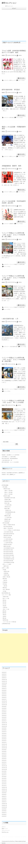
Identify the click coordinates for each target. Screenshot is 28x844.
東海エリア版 (7, 492)
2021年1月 (4, 785)
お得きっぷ (4, 567)
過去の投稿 (5, 441)
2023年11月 (4, 724)
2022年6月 (4, 755)
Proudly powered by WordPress (8, 841)
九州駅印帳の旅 (5, 623)
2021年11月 (4, 767)
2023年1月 (4, 742)
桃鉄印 (5, 566)
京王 (4, 603)
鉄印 (4, 487)
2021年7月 (4, 774)
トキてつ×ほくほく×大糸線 (8, 621)
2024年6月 (4, 711)
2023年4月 (4, 737)
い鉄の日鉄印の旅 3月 (7, 460)
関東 (4, 578)
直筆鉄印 (6, 499)
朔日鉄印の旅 (6, 544)
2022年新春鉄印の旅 (8, 548)
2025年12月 (4, 679)
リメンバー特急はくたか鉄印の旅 (17, 264)
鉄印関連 (4, 485)
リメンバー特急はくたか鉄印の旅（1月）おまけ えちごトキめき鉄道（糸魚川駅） (13, 359)
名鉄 (5, 585)
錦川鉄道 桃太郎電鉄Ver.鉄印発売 (9, 472)
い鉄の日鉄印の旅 (13, 346)
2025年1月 (4, 699)
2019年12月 (4, 803)
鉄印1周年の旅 (7, 540)
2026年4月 (4, 672)
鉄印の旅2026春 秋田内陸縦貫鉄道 (10, 458)
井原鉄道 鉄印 (5, 474)
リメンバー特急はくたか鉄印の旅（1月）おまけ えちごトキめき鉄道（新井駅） (13, 277)
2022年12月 (4, 744)
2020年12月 (4, 787)
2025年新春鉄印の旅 (8, 562)
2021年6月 (4, 776)
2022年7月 (4, 753)
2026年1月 (4, 677)
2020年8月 (4, 794)
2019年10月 (4, 807)
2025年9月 (4, 684)
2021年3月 (4, 782)
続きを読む (22, 78)
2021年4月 (4, 780)
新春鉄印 (11, 223)
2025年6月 (4, 690)
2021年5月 (4, 778)
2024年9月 (4, 706)
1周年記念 (6, 506)
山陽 (4, 616)
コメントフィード (6, 830)
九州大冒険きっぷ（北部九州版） (9, 456)
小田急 (4, 607)
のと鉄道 (7, 513)
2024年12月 (4, 701)
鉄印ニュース (12, 80)
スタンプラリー (5, 594)
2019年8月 (4, 810)
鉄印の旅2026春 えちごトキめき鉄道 (10, 462)
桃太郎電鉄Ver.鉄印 (8, 497)
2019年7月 (4, 812)
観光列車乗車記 (5, 593)
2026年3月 (4, 674)
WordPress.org (5, 832)
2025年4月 (4, 693)
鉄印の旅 (11, 117)
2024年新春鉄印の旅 (8, 558)
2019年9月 (4, 809)
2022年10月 (4, 747)
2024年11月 (4, 702)
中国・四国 (5, 589)
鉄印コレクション (9, 3)
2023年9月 (4, 728)
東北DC (6, 503)
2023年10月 (4, 726)
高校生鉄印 (6, 501)
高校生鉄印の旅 (7, 535)
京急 (4, 605)
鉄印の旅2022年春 (8, 551)
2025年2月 (4, 697)
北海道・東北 (6, 576)
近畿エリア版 (7, 490)
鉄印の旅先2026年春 (8, 533)
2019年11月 (4, 805)
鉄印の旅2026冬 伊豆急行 (11, 89)
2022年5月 (4, 756)
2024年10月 (4, 704)
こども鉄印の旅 (7, 542)
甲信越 (4, 582)
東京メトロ (5, 598)
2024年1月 (4, 720)
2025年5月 (4, 692)
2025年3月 (4, 695)
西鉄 (4, 618)
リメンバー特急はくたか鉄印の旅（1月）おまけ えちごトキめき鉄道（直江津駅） (13, 234)
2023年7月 (4, 731)
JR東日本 (6, 575)
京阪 (4, 614)
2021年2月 (4, 783)
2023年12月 (4, 722)
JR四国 (5, 573)
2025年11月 (4, 681)
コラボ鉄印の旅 (7, 539)
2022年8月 (4, 751)
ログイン (4, 826)
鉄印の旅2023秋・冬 (8, 557)
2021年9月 (4, 771)
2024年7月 (4, 710)
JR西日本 (6, 571)
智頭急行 (7, 510)
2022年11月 (4, 746)
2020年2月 (4, 800)
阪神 (4, 612)
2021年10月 (4, 769)
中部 (4, 584)
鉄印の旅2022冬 (7, 549)
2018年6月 (4, 816)
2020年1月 (4, 801)
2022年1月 (4, 764)
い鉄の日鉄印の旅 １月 (10, 318)
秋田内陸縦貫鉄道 (9, 512)
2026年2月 (4, 676)
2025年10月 (4, 683)
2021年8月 (4, 773)
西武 (5, 580)
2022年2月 (4, 762)
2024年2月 (4, 719)
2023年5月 (4, 735)
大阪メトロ (5, 609)
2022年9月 (4, 749)
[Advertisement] (14, 26)
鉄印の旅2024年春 (8, 560)
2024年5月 (4, 713)
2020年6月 (4, 798)
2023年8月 (4, 729)
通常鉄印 (5, 488)
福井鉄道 (5, 620)
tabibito (20, 55)
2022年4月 (4, 758)
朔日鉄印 (6, 521)
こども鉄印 (6, 517)
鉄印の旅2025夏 (7, 526)
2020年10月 (4, 791)
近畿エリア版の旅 (7, 528)
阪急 (4, 611)
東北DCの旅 (6, 537)
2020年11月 (4, 789)
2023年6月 (4, 733)
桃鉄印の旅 (6, 546)
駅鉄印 (5, 508)
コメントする (21, 80)
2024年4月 (4, 715)
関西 (4, 587)
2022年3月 (4, 760)
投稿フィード (5, 828)
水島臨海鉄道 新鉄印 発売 (11, 166)
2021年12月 (4, 765)
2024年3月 (4, 717)
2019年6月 (4, 814)
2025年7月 (4, 688)
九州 (4, 591)
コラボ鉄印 (6, 504)
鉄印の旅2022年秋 (8, 555)
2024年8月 (4, 708)
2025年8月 (4, 686)
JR (3, 569)
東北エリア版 (7, 494)
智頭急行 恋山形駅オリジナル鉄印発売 (10, 454)
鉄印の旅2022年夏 (8, 553)
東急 (4, 600)
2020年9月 (4, 792)
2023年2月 (4, 740)
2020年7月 (4, 796)
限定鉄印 (5, 495)
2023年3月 (4, 738)
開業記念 (6, 515)
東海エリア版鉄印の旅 (8, 524)
